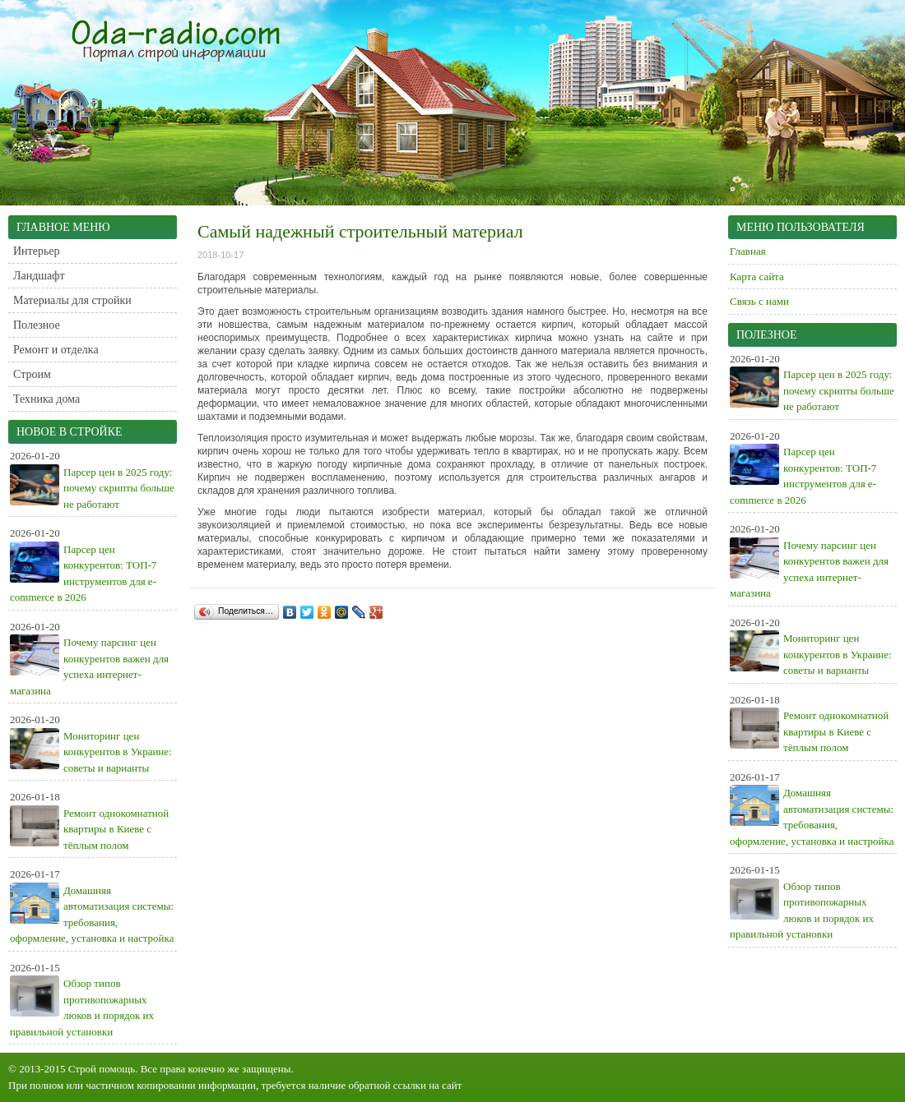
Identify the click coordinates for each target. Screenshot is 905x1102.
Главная (748, 251)
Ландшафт (39, 276)
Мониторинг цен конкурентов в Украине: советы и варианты (117, 752)
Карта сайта (757, 276)
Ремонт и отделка (56, 350)
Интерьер (36, 251)
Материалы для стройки (72, 300)
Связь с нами (759, 301)
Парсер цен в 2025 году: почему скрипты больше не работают (118, 488)
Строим (32, 374)
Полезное (36, 325)
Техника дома (46, 399)
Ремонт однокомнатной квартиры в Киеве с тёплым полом (116, 829)
